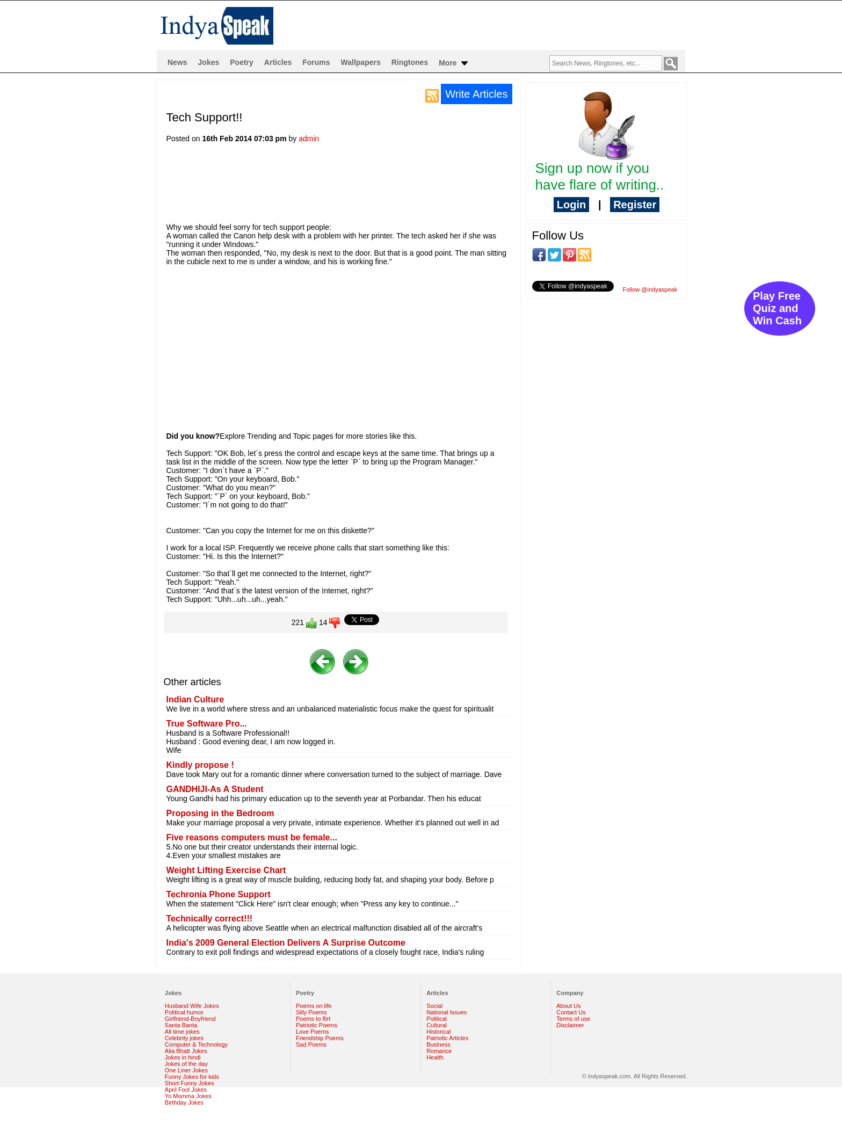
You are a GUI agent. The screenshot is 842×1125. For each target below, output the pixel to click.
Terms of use (573, 1018)
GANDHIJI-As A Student (215, 789)
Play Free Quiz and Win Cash (777, 308)
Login (571, 205)
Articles (278, 62)
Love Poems (312, 1031)
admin (309, 138)
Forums (316, 62)
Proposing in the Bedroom (220, 813)
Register (634, 205)
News (177, 62)
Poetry (241, 62)
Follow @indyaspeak (650, 289)
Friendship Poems (320, 1038)
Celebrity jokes (184, 1038)
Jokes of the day (186, 1064)
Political (436, 1018)
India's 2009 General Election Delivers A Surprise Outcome (285, 942)
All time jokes (182, 1031)
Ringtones (409, 62)
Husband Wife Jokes (192, 1006)
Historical (438, 1031)
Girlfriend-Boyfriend (190, 1018)
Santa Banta (181, 1025)
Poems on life (314, 1006)
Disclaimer (570, 1025)
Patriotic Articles (447, 1038)
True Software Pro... (206, 723)
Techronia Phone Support (218, 894)
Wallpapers (361, 62)
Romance (439, 1051)
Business (438, 1044)
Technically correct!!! (209, 918)
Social (434, 1006)
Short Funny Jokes (189, 1083)
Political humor (184, 1012)
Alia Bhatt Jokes (186, 1051)
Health (435, 1057)
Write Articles (476, 94)
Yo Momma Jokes (188, 1096)
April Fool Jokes (186, 1089)
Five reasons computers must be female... (251, 837)
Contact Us (570, 1012)
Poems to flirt (313, 1018)
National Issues (446, 1012)
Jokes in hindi (183, 1057)
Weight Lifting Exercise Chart (226, 870)
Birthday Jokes (184, 1102)
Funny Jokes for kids (192, 1076)
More (454, 63)
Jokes (209, 62)
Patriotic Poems (316, 1025)
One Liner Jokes (186, 1070)
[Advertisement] (361, 186)
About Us (568, 1006)
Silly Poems (311, 1012)
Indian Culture (195, 699)
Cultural (436, 1025)
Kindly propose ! (200, 765)
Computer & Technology (196, 1044)
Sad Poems (311, 1044)
